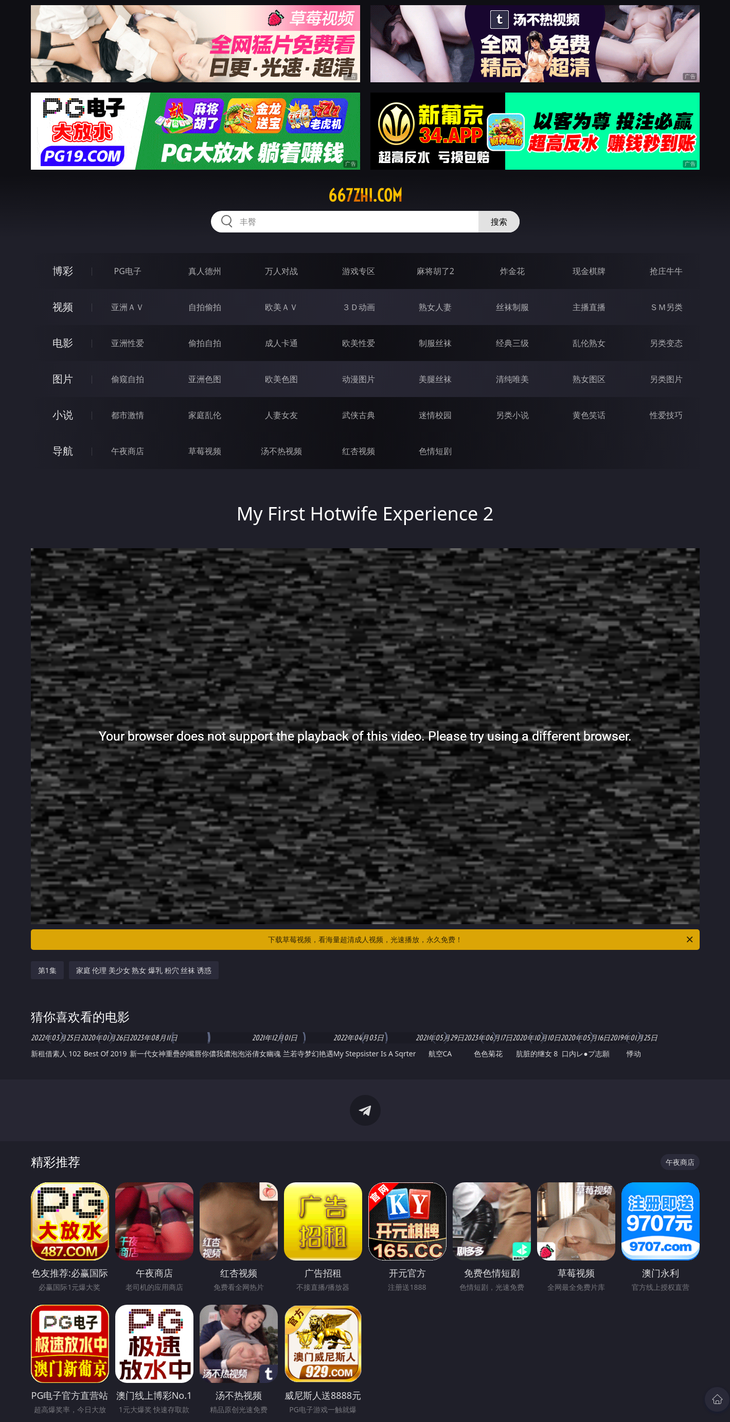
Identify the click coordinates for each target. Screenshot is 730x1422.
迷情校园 (435, 415)
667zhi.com (365, 195)
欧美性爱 (358, 343)
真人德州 (204, 271)
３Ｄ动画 (358, 307)
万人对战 (281, 271)
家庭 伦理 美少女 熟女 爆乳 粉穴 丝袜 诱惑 (143, 970)
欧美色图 (281, 379)
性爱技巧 (666, 415)
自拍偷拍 (204, 307)
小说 (62, 415)
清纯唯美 (512, 379)
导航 (62, 451)
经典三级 (512, 343)
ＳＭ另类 (666, 307)
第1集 (47, 970)
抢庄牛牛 (666, 271)
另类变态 (666, 343)
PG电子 (127, 271)
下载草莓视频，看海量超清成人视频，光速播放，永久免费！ (481, 939)
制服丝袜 (435, 343)
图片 (62, 379)
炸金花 (512, 271)
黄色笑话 (589, 415)
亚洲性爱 (127, 343)
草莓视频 (204, 451)
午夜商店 (127, 451)
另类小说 (512, 415)
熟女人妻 (435, 307)
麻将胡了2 (435, 271)
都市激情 (127, 415)
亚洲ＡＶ (127, 307)
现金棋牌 (589, 271)
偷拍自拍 (204, 343)
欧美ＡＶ (281, 307)
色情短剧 (435, 451)
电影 (62, 343)
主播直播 (589, 307)
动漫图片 (358, 379)
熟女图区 (589, 379)
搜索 (499, 221)
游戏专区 (358, 271)
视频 (62, 307)
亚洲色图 (204, 379)
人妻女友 (281, 415)
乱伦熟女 (589, 343)
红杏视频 (358, 451)
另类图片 (666, 379)
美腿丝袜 (435, 379)
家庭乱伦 (204, 415)
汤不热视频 (281, 451)
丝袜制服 (512, 307)
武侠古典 (358, 415)
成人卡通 (281, 343)
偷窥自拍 (127, 379)
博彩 (62, 271)
